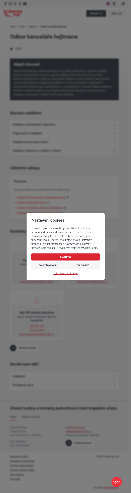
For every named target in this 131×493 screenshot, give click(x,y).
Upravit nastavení (48, 265)
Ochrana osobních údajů (66, 273)
